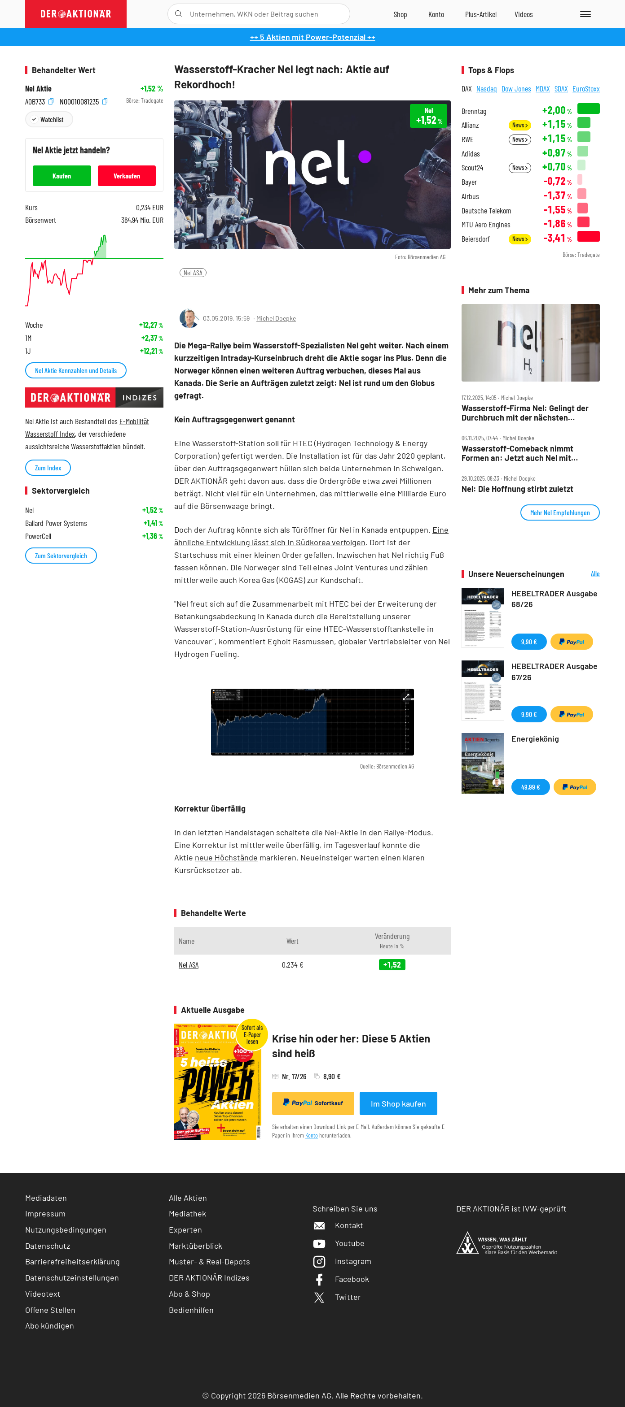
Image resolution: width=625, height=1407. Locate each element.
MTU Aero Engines (486, 224)
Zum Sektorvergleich (61, 555)
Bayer (469, 182)
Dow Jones (516, 88)
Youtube (338, 1243)
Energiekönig (535, 738)
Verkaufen (127, 175)
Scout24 (472, 167)
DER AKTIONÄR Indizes (209, 1277)
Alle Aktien (188, 1198)
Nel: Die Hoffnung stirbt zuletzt (517, 489)
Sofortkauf (313, 1103)
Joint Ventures (361, 567)
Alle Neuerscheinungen (584, 574)
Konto (311, 1135)
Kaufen (62, 175)
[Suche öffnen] (178, 14)
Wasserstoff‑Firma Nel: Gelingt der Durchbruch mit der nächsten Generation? (525, 413)
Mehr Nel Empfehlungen (560, 512)
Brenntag (474, 111)
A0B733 (39, 100)
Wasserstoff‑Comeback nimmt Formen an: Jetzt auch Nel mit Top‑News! (517, 453)
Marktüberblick (195, 1246)
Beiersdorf (476, 238)
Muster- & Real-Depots (209, 1261)
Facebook (340, 1279)
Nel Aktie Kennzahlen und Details (76, 370)
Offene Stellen (50, 1310)
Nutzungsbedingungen (65, 1229)
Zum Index (48, 467)
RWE (468, 139)
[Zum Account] (436, 14)
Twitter (336, 1297)
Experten (185, 1229)
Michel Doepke (276, 318)
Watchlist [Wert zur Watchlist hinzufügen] (51, 119)
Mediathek (187, 1213)
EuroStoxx (586, 88)
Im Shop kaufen (398, 1103)
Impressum (45, 1213)
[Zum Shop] (400, 14)
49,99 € (530, 786)
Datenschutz (47, 1246)
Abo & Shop (189, 1293)
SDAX (561, 88)
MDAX (543, 88)
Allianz (470, 125)
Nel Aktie (38, 88)
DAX (467, 88)
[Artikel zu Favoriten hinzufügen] (227, 290)
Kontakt (337, 1225)
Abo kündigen (49, 1325)
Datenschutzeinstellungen (72, 1277)
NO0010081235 (83, 100)
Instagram (341, 1261)
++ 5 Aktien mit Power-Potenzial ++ (312, 37)
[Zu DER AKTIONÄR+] (481, 14)
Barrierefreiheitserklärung (72, 1261)
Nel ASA (193, 272)
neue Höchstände (226, 857)
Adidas (471, 153)
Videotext (43, 1293)
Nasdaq (486, 88)
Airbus (470, 196)
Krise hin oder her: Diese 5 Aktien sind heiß (351, 1046)
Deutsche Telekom (486, 210)
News (520, 125)
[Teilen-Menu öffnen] (186, 291)
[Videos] (524, 14)
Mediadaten (46, 1198)
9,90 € (529, 641)
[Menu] (584, 14)
